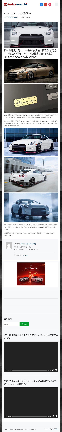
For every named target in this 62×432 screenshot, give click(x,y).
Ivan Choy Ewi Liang (11, 17)
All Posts (25, 255)
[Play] (6, 370)
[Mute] (53, 370)
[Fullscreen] (56, 370)
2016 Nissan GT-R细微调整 (17, 13)
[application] (31, 357)
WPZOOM (55, 429)
